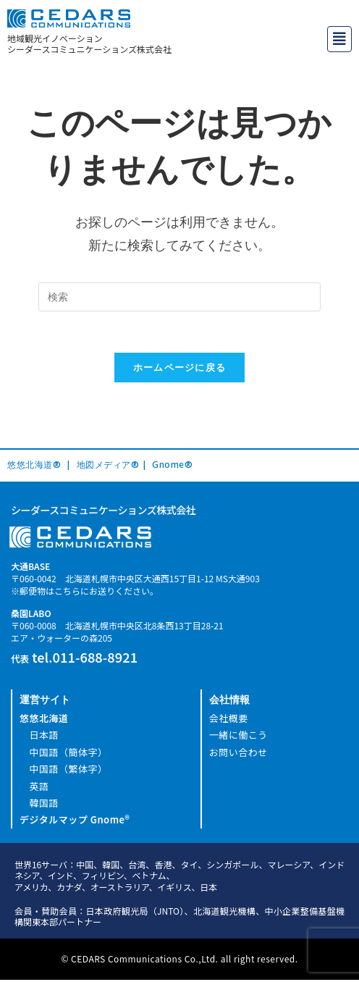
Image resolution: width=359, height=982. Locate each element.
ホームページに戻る (180, 370)
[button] (339, 39)
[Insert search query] (179, 296)
